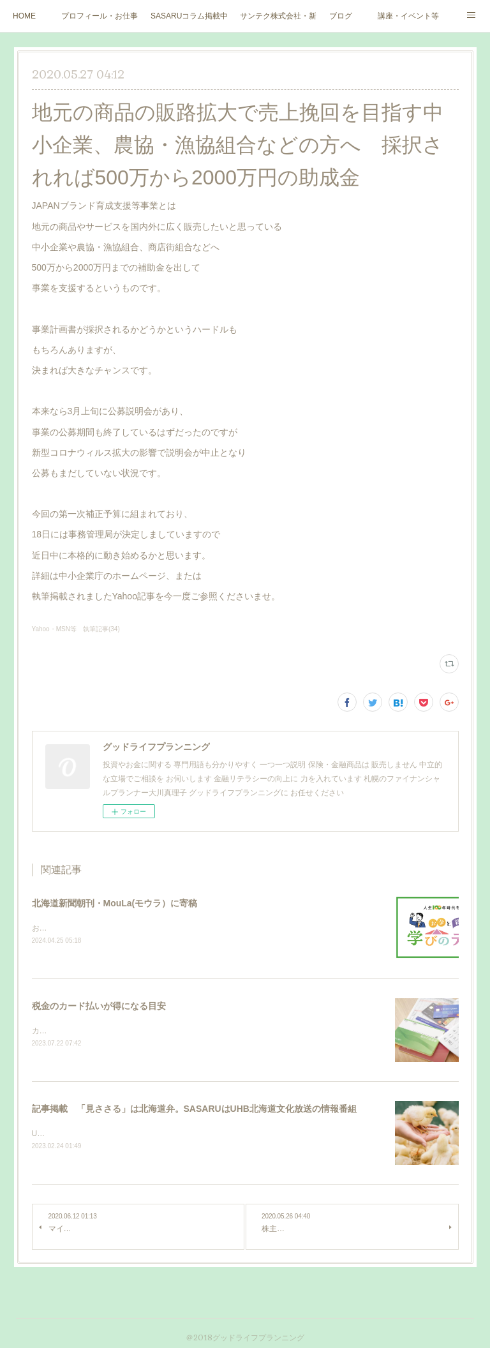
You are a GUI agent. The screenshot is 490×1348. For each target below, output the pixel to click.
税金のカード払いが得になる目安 (99, 1007)
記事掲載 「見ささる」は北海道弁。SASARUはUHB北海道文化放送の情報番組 (194, 1110)
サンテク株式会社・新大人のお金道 (278, 15)
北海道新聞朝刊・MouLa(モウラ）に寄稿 (115, 903)
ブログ (340, 15)
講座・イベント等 (408, 15)
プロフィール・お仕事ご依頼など (99, 15)
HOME (24, 15)
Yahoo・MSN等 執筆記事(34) (76, 629)
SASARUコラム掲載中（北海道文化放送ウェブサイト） (189, 15)
